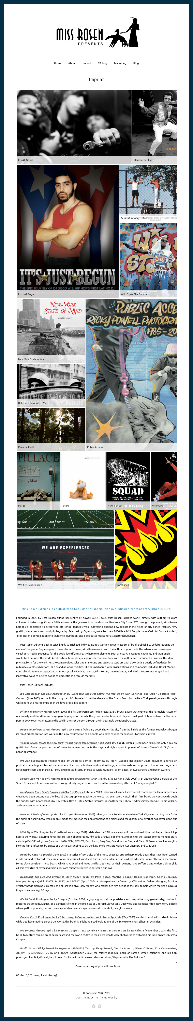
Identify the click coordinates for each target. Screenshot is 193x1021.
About (72, 63)
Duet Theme (83, 997)
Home (57, 63)
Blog (136, 63)
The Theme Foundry (105, 997)
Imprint (87, 63)
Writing (102, 63)
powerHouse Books (110, 966)
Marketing (120, 63)
